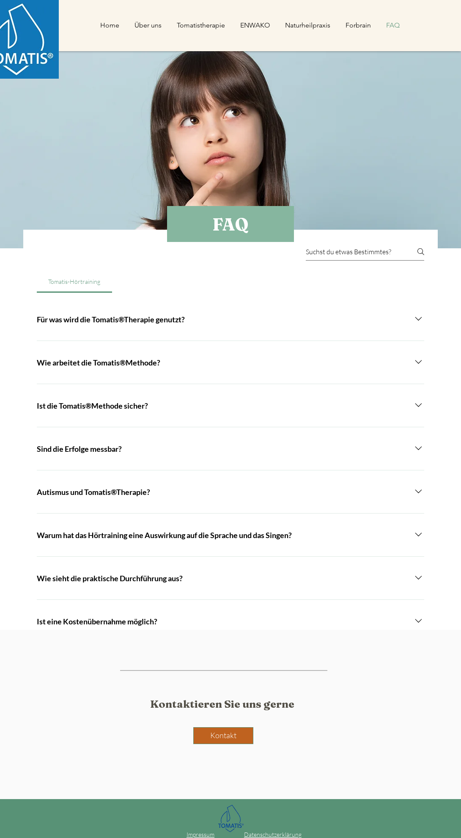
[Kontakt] (223, 735)
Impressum (200, 834)
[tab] (74, 282)
